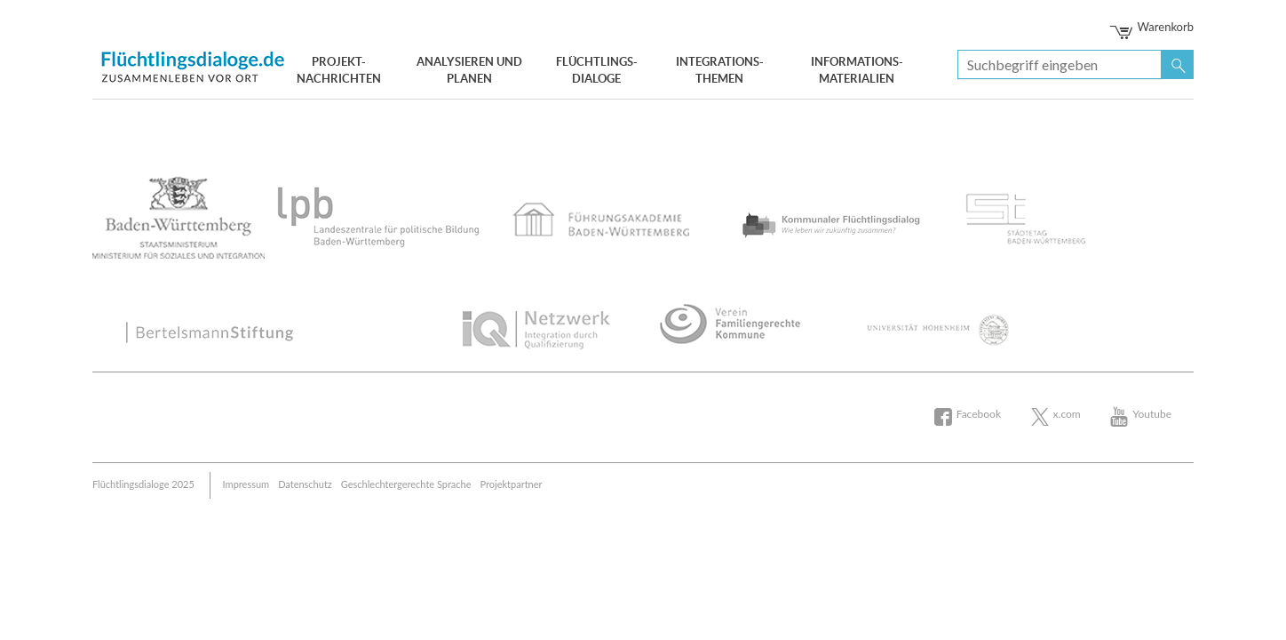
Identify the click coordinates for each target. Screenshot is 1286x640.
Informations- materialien (857, 70)
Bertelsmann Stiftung (194, 64)
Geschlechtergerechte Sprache (406, 484)
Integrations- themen (720, 70)
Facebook (979, 413)
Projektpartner (511, 484)
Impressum (246, 484)
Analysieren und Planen (469, 70)
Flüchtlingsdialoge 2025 (143, 484)
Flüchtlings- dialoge (597, 70)
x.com (1067, 413)
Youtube (1151, 413)
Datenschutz (305, 484)
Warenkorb (1153, 27)
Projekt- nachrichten (339, 70)
